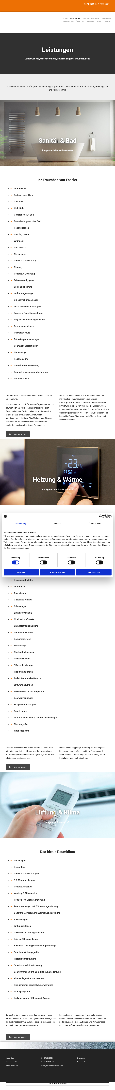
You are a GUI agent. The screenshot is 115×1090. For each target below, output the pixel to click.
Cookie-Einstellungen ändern (57, 1084)
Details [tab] (57, 523)
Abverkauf (106, 18)
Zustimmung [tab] (20, 523)
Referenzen (68, 22)
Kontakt (107, 22)
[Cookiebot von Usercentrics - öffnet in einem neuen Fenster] (101, 516)
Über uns (80, 22)
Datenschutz (81, 1062)
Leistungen (75, 18)
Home (65, 18)
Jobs (99, 22)
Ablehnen (21, 572)
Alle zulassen (94, 572)
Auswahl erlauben (57, 572)
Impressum (81, 1058)
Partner (90, 22)
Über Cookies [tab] (95, 523)
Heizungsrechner (91, 18)
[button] (18, 434)
